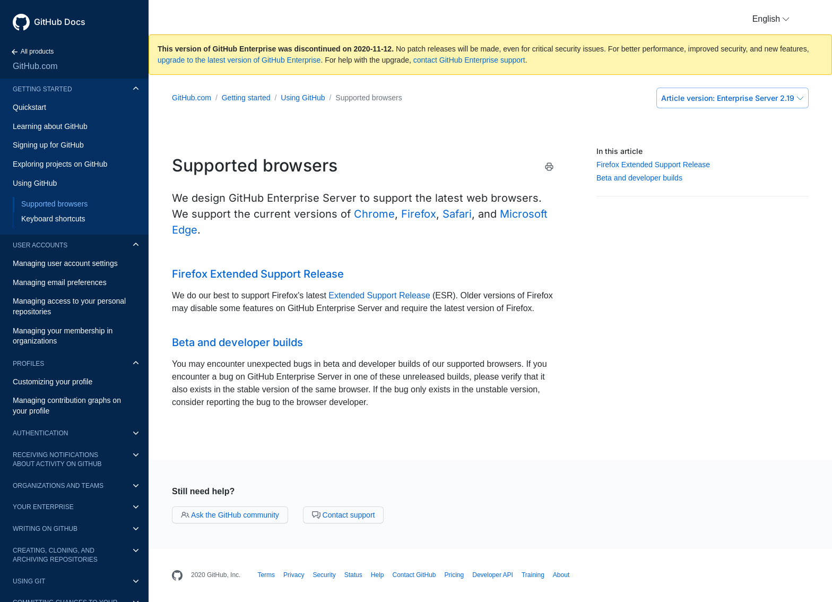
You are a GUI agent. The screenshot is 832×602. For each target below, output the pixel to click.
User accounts (40, 245)
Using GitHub (35, 183)
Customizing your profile (52, 381)
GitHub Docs (59, 21)
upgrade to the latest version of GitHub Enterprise (239, 60)
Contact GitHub (414, 575)
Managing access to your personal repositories (69, 306)
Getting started (42, 89)
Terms (266, 575)
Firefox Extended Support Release (653, 164)
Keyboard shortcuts (53, 218)
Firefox (418, 214)
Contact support (343, 515)
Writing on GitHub (45, 528)
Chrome (374, 214)
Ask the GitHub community (230, 515)
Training (533, 575)
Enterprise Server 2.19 (732, 98)
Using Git (29, 581)
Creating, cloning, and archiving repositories (55, 555)
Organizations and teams (58, 485)
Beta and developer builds (639, 178)
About (561, 575)
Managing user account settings (65, 263)
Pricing (454, 575)
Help (377, 575)
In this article (619, 151)
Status (353, 575)
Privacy (293, 575)
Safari (457, 214)
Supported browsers (54, 204)
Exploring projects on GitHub (60, 164)
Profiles (28, 363)
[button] (771, 19)
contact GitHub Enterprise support (469, 60)
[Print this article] (549, 168)
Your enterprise (43, 507)
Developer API (492, 575)
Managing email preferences (60, 282)
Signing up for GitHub (48, 145)
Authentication (40, 433)
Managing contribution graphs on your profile (67, 405)
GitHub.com (35, 66)
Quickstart (29, 107)
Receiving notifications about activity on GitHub (57, 459)
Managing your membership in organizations (62, 336)
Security (324, 575)
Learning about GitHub (50, 126)
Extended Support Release (379, 295)
